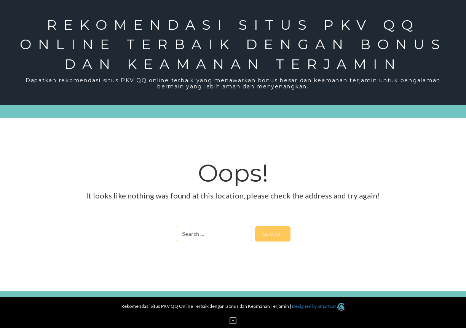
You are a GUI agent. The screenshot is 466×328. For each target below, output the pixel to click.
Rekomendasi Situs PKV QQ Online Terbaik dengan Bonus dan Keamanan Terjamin (233, 44)
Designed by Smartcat (318, 306)
